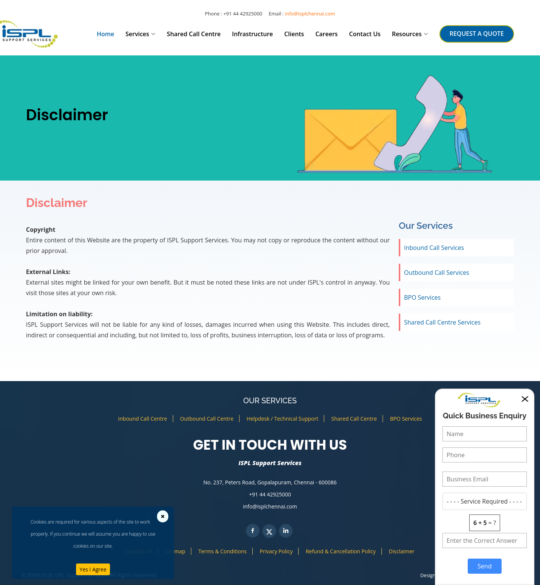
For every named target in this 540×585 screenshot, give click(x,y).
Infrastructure (252, 34)
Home (105, 34)
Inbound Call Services (434, 247)
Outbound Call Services (436, 272)
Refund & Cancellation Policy (341, 551)
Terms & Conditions (222, 551)
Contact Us (365, 34)
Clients (294, 34)
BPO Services (422, 297)
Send (484, 566)
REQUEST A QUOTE (477, 33)
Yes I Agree (92, 569)
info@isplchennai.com (310, 13)
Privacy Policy (276, 551)
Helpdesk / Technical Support (282, 418)
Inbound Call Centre (142, 418)
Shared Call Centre (194, 34)
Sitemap (175, 551)
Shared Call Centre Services (442, 322)
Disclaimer (401, 551)
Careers (326, 34)
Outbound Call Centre (206, 418)
